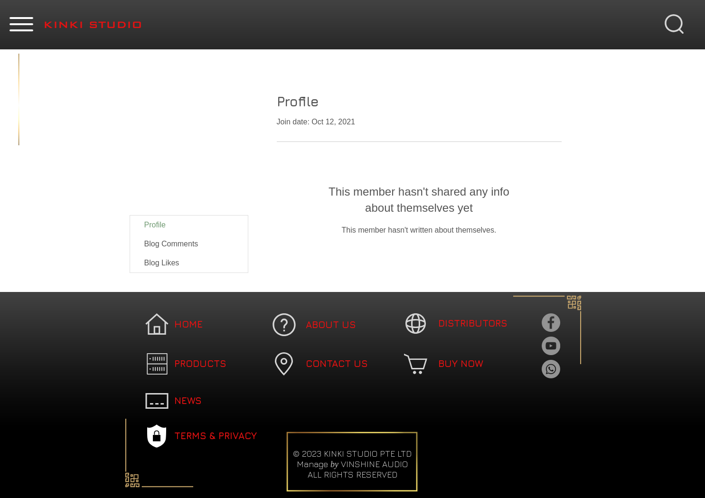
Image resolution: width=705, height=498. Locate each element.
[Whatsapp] (551, 369)
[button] (21, 24)
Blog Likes (161, 263)
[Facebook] (551, 322)
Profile (155, 225)
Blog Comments (171, 244)
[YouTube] (551, 346)
